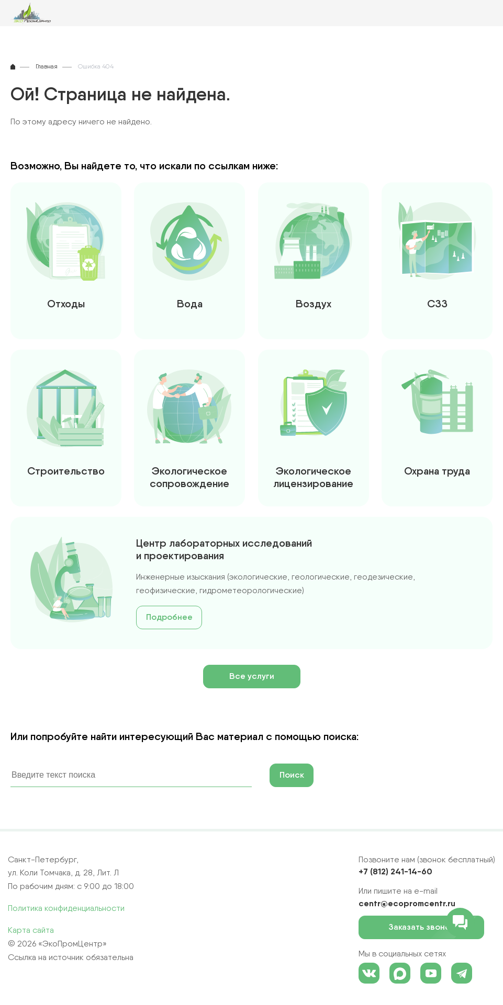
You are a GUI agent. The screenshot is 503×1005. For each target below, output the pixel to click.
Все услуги (251, 676)
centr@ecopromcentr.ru (407, 903)
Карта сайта (31, 930)
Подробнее (169, 617)
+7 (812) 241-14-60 (395, 871)
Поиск (292, 775)
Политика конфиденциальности (66, 908)
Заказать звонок (424, 927)
